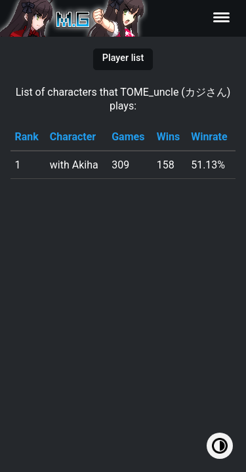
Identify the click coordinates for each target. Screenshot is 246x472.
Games (128, 136)
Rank (26, 136)
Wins (168, 136)
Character (73, 136)
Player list (123, 58)
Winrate (209, 136)
